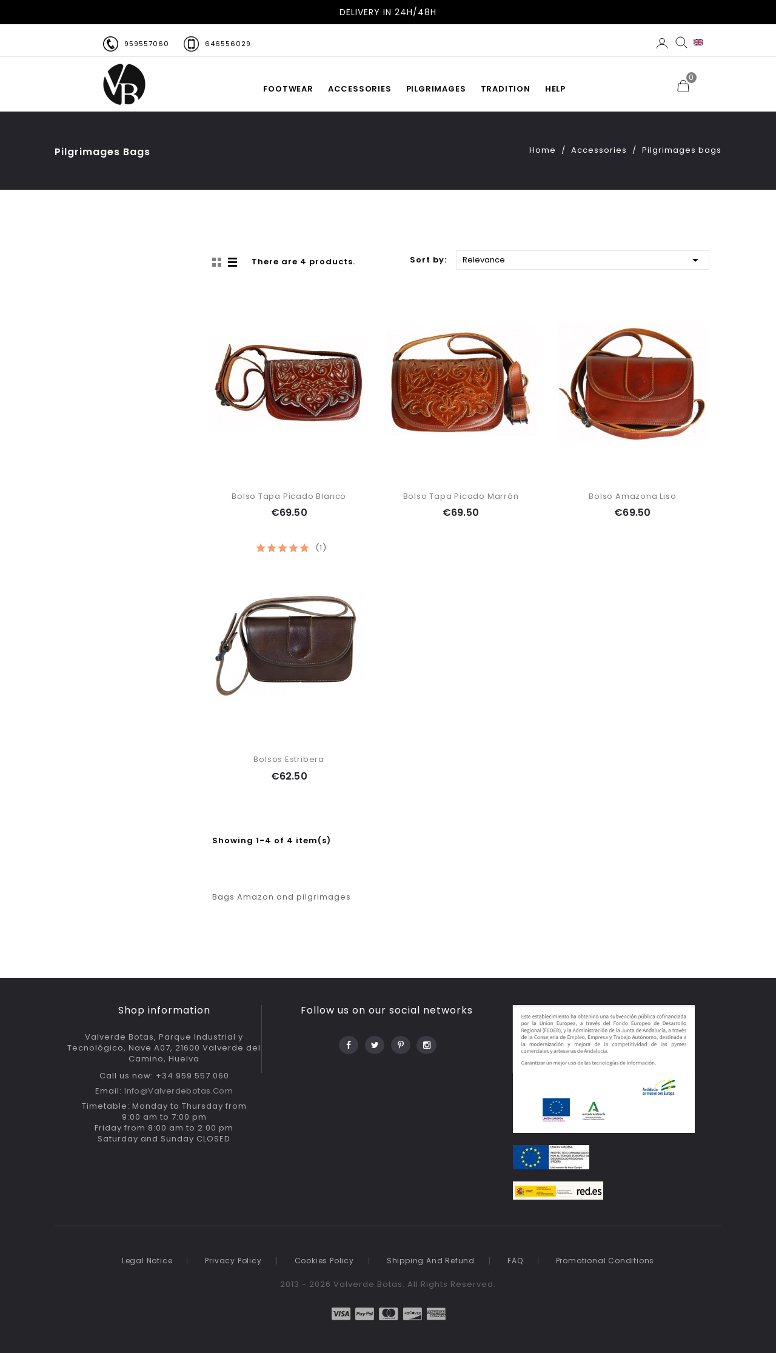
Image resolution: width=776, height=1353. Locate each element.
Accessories (360, 89)
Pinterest (399, 1041)
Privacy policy (233, 1260)
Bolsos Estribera (288, 759)
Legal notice (147, 1260)
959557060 (146, 43)
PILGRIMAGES (436, 89)
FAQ (515, 1260)
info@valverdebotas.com (178, 1091)
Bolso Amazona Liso (632, 496)
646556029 (228, 43)
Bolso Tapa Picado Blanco (289, 496)
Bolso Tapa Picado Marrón (461, 496)
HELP (555, 89)
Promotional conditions (605, 1260)
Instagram (425, 1041)
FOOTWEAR (288, 89)
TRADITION (505, 89)
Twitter (373, 1041)
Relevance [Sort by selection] (583, 259)
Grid (218, 262)
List (233, 262)
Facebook (347, 1041)
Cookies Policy (324, 1260)
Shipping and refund (431, 1260)
